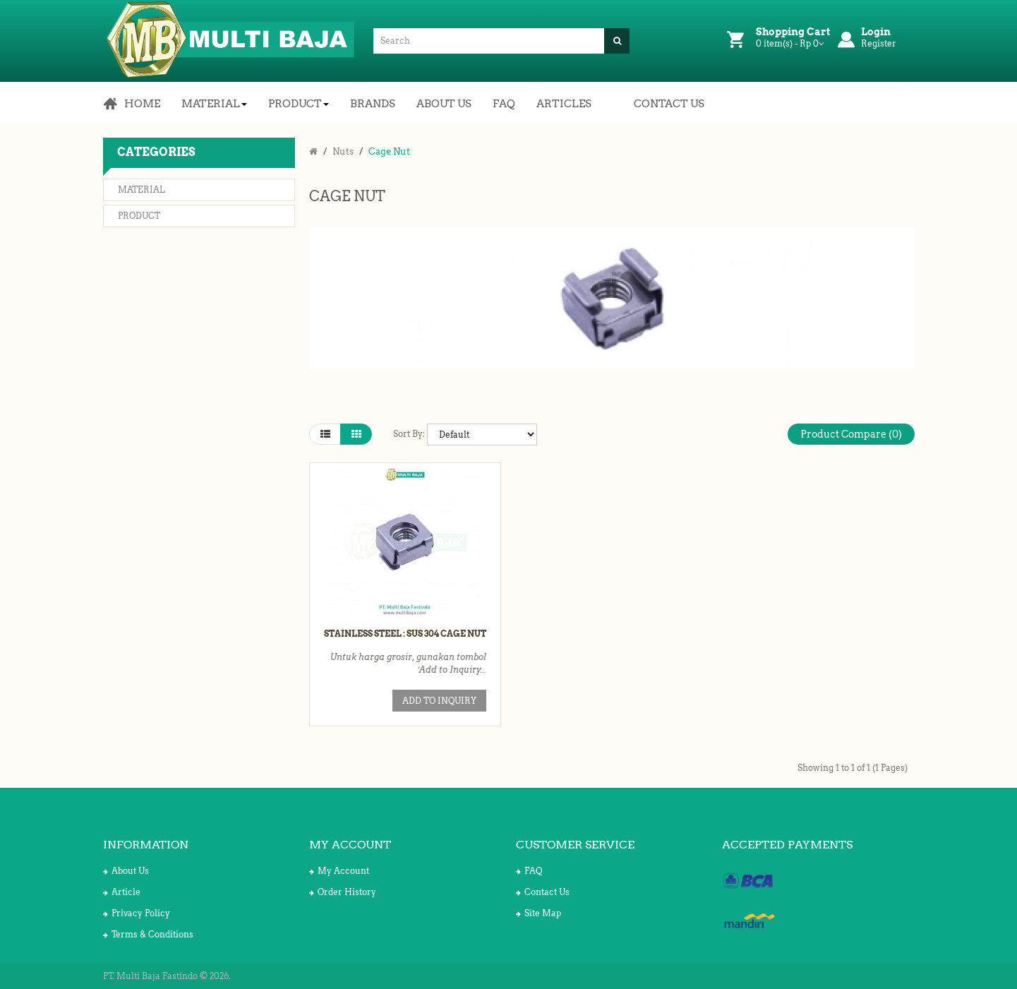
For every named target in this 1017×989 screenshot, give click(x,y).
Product (139, 215)
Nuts (343, 151)
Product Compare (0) (851, 434)
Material (141, 189)
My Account (339, 870)
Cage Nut (389, 151)
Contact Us (543, 892)
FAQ (529, 870)
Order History (342, 892)
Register (878, 43)
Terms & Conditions (148, 934)
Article (121, 892)
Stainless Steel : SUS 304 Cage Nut (405, 633)
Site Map (538, 913)
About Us (126, 870)
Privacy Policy (136, 913)
